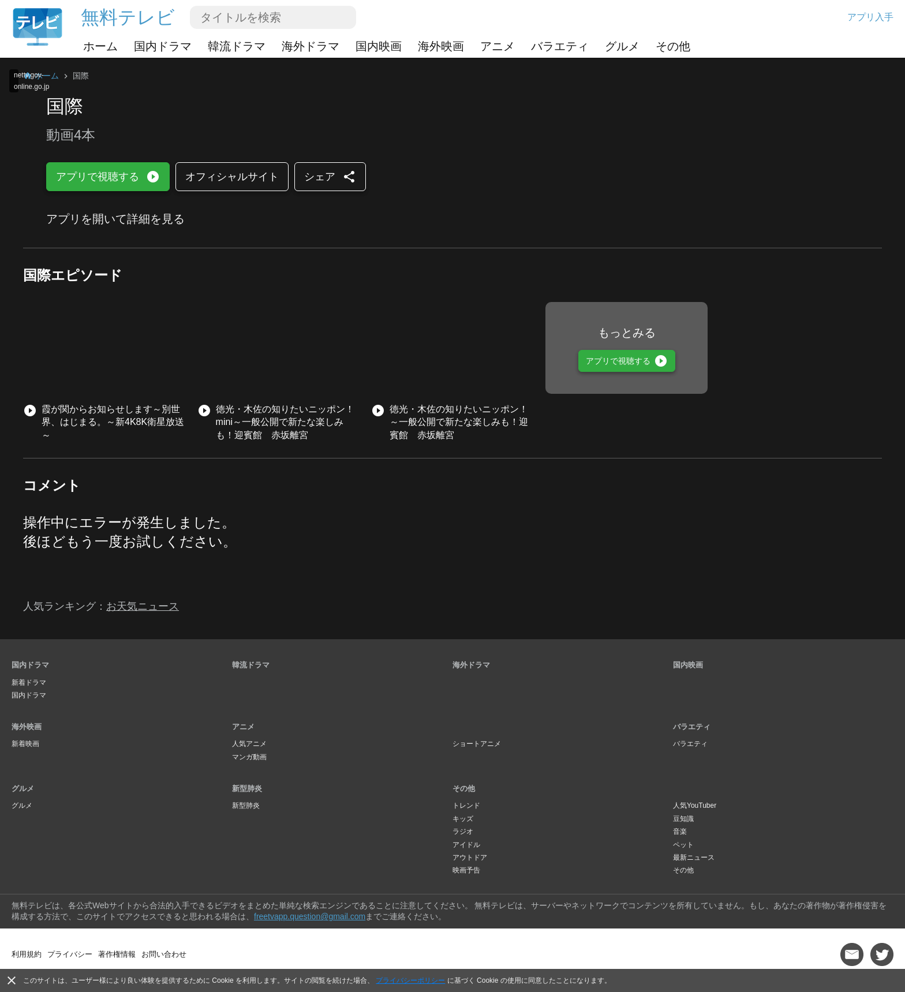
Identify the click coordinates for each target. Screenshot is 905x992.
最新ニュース (694, 857)
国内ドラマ (163, 46)
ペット (683, 845)
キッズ (462, 819)
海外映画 (441, 46)
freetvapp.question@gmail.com (309, 916)
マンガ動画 (249, 757)
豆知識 (683, 819)
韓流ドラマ (236, 46)
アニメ (497, 46)
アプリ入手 (870, 17)
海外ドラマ (310, 46)
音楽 (680, 831)
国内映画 (379, 46)
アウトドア (469, 857)
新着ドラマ (29, 682)
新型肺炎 (247, 788)
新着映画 (25, 744)
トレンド (466, 805)
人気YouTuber (694, 805)
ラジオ (462, 831)
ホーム (100, 46)
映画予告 (466, 870)
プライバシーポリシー (410, 980)
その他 (673, 46)
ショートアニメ (476, 744)
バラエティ (560, 46)
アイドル (466, 845)
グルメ (622, 46)
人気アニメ (249, 744)
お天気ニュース (142, 606)
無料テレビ (128, 17)
